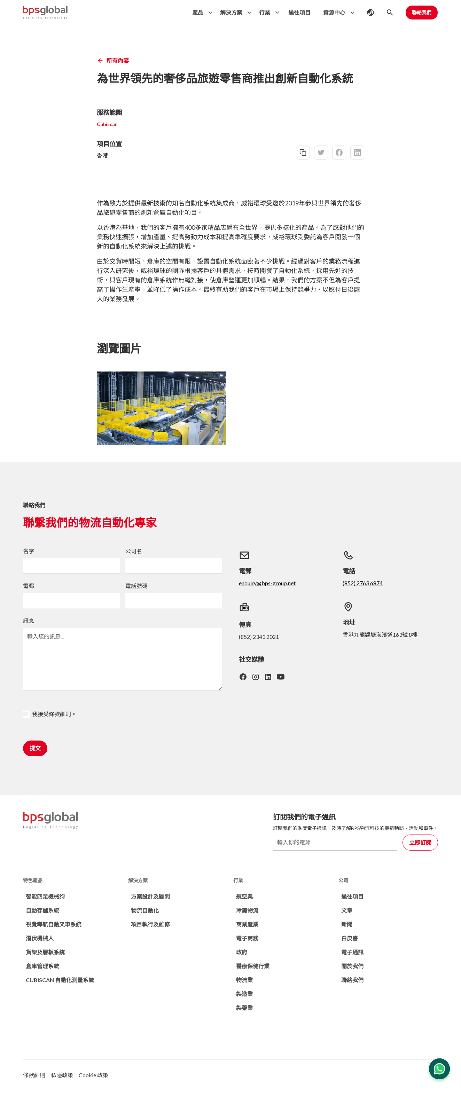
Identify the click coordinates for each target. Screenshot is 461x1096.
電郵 (28, 585)
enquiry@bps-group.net (267, 583)
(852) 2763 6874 (363, 583)
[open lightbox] (161, 408)
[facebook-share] (339, 152)
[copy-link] (303, 152)
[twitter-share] (321, 152)
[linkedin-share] (357, 152)
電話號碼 (136, 585)
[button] (200, 12)
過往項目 (299, 12)
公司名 (133, 551)
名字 (28, 551)
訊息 (28, 620)
